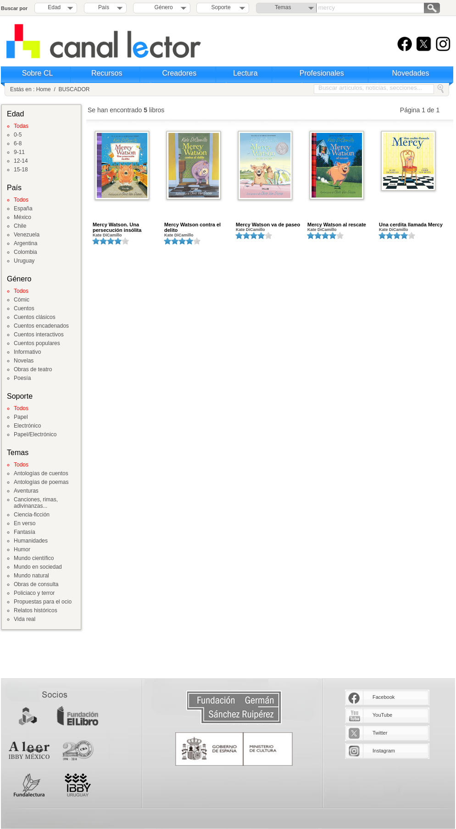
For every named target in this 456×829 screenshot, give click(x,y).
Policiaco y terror (34, 593)
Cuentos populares (37, 343)
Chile (20, 226)
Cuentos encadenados (41, 326)
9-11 (19, 152)
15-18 (21, 169)
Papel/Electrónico (35, 434)
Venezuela (26, 234)
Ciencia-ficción (32, 514)
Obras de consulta (36, 584)
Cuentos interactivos (39, 334)
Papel (21, 417)
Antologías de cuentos (41, 473)
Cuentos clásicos (35, 317)
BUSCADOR (73, 89)
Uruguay (24, 261)
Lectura (245, 73)
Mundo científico (34, 558)
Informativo (27, 352)
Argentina (25, 243)
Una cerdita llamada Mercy (411, 224)
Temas (283, 7)
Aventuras (26, 491)
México (22, 217)
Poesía (22, 378)
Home (43, 89)
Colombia (25, 252)
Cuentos (24, 308)
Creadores (179, 73)
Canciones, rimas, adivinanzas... (36, 502)
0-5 (18, 135)
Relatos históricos (35, 610)
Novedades (410, 73)
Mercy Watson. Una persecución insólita (117, 227)
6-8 (18, 143)
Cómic (21, 299)
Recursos (106, 73)
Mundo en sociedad (38, 567)
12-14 (21, 161)
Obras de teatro (33, 369)
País (103, 7)
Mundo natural (31, 575)
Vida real (24, 619)
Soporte (221, 7)
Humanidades (31, 541)
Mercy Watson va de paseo (268, 224)
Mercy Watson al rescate (336, 224)
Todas (21, 126)
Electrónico (27, 426)
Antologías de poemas (41, 482)
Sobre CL (37, 73)
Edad (54, 7)
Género (162, 7)
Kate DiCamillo (107, 235)
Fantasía (24, 532)
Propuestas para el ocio (43, 601)
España (23, 208)
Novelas (23, 360)
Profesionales (322, 73)
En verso (24, 523)
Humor (22, 549)
